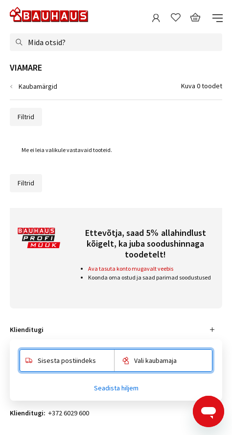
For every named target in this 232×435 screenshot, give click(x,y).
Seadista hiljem (116, 388)
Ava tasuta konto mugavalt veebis (130, 268)
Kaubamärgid (38, 86)
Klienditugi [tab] (27, 329)
